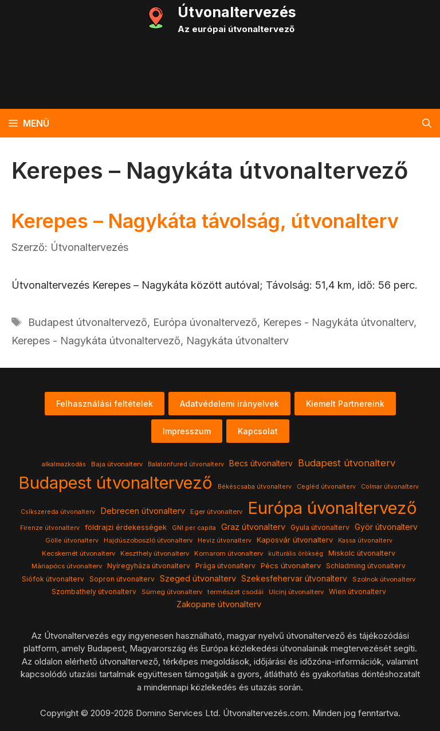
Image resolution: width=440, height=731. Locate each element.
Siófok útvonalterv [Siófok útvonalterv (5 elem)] (53, 579)
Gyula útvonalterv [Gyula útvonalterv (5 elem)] (319, 527)
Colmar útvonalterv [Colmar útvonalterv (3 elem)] (390, 486)
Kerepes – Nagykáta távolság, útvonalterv (205, 221)
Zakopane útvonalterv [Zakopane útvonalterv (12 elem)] (218, 604)
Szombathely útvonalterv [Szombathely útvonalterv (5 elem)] (94, 591)
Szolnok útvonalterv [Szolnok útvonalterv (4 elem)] (383, 579)
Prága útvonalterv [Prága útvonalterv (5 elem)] (225, 565)
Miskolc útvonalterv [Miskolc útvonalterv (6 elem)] (361, 553)
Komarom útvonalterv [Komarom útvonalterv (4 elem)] (228, 553)
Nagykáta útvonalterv (237, 341)
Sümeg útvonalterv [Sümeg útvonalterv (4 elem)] (172, 592)
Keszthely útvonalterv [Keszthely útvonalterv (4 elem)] (154, 553)
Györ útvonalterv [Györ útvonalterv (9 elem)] (386, 527)
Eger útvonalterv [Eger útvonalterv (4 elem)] (216, 512)
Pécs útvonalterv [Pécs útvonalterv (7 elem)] (291, 565)
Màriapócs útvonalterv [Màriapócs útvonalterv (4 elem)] (67, 566)
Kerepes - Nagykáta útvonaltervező (95, 341)
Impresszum (187, 431)
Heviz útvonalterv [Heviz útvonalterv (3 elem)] (225, 540)
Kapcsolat (258, 431)
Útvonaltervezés (237, 12)
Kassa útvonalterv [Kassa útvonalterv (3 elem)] (365, 540)
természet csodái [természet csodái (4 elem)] (235, 592)
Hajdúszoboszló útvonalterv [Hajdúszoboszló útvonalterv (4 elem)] (148, 540)
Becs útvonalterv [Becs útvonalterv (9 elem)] (261, 463)
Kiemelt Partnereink (345, 403)
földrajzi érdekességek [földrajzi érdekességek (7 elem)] (126, 527)
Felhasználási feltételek (104, 403)
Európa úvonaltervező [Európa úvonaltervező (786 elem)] (332, 508)
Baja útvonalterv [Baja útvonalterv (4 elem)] (117, 464)
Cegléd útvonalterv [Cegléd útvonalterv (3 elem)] (326, 486)
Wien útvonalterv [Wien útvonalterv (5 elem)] (357, 591)
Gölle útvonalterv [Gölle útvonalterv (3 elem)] (72, 540)
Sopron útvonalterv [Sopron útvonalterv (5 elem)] (122, 579)
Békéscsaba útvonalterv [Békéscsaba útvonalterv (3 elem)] (255, 486)
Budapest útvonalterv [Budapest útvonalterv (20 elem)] (346, 463)
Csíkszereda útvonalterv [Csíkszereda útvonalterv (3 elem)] (58, 512)
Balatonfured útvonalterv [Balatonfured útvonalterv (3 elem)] (186, 464)
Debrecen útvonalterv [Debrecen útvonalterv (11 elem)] (142, 511)
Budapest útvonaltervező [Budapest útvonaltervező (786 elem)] (115, 483)
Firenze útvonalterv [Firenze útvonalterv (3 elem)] (50, 528)
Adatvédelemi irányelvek (229, 403)
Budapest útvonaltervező (87, 322)
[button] (427, 123)
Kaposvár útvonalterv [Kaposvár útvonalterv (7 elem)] (295, 539)
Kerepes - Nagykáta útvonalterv (338, 322)
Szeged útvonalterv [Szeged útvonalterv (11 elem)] (198, 578)
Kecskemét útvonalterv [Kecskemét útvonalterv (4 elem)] (78, 553)
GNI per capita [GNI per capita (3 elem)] (194, 528)
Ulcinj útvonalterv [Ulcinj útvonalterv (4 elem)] (296, 592)
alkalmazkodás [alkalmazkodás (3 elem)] (64, 464)
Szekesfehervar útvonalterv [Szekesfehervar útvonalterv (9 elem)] (294, 578)
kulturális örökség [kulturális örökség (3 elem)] (295, 553)
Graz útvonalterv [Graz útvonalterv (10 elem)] (253, 527)
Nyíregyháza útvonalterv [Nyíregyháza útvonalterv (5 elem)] (148, 565)
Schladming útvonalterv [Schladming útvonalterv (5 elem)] (366, 565)
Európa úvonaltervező (205, 322)
